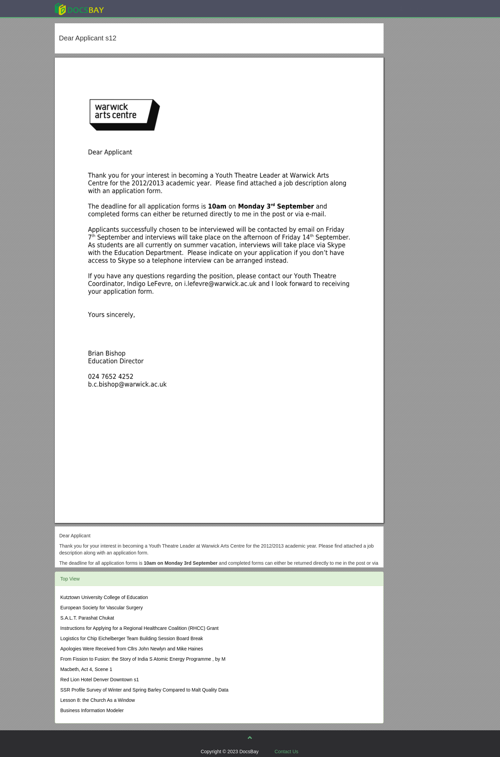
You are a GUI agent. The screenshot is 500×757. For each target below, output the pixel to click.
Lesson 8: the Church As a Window (97, 700)
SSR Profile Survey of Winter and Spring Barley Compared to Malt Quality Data (144, 690)
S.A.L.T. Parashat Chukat (87, 618)
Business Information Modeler (92, 710)
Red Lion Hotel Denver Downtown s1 (99, 679)
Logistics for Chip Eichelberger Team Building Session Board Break (131, 638)
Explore (130, 8)
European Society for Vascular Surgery (101, 607)
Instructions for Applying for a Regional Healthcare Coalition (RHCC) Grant (139, 628)
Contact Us (286, 751)
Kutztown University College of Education (104, 597)
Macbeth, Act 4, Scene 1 (86, 669)
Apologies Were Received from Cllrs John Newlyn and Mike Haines (131, 648)
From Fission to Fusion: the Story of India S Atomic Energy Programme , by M (142, 659)
